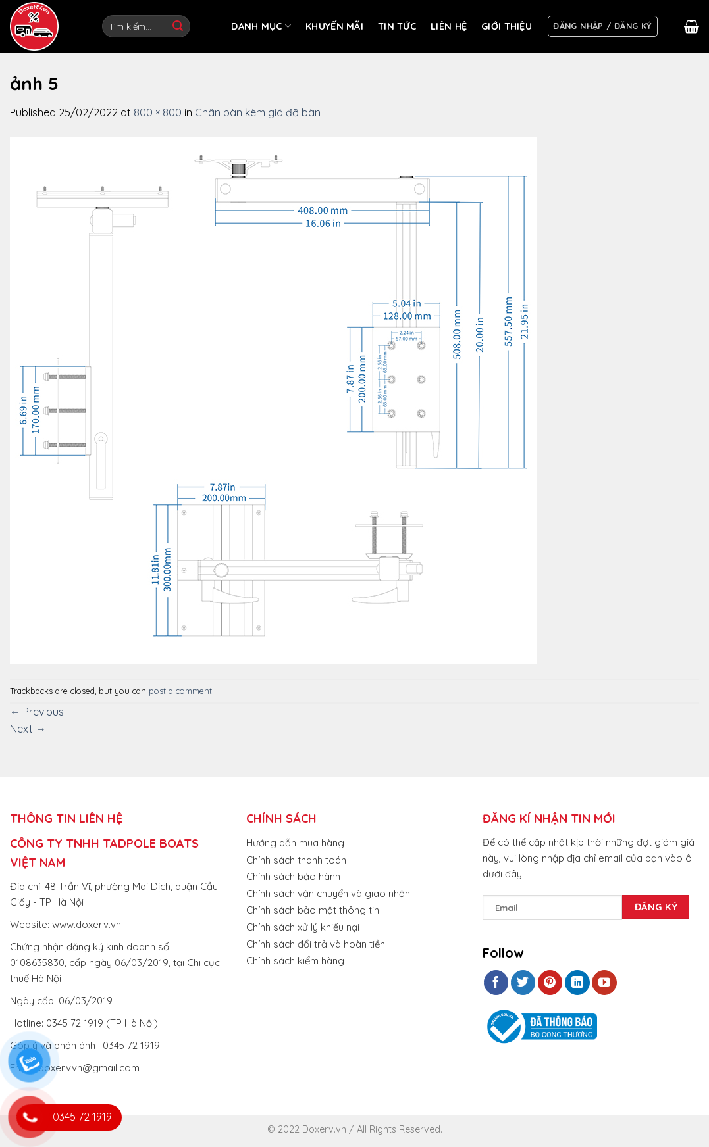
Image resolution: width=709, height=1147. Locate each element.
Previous (37, 711)
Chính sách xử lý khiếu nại (302, 927)
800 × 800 (158, 112)
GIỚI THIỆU (506, 26)
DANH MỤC (261, 26)
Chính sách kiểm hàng (295, 960)
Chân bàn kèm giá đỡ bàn (258, 112)
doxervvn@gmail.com (89, 1068)
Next (28, 728)
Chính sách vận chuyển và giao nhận (328, 893)
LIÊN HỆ (449, 26)
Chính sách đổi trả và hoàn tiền (315, 944)
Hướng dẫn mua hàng (295, 843)
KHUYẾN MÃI (334, 26)
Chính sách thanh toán (296, 860)
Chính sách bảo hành (293, 876)
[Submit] (178, 26)
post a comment (180, 690)
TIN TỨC (397, 26)
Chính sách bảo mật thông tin (312, 910)
